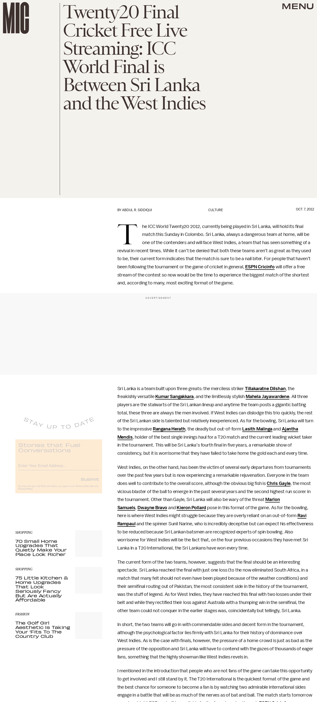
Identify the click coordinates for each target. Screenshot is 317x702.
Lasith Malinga (257, 428)
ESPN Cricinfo (260, 266)
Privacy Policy (25, 492)
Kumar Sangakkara (174, 396)
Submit (90, 482)
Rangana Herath (169, 428)
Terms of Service (85, 490)
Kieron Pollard (191, 507)
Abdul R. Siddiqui (137, 210)
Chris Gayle (279, 483)
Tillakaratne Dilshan (265, 388)
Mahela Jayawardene (267, 396)
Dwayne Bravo (152, 507)
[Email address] (58, 468)
